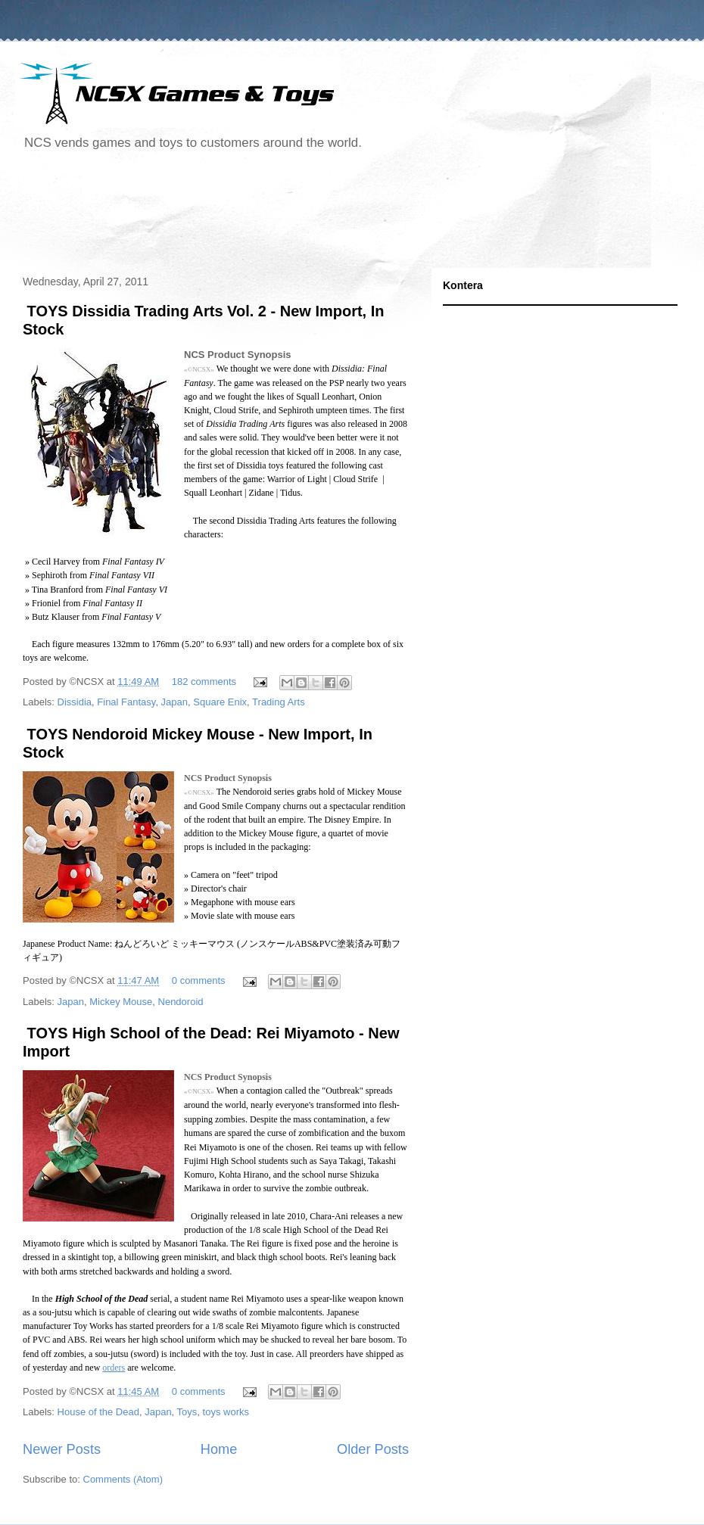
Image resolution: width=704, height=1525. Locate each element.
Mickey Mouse (120, 1001)
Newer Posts (62, 1449)
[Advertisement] (290, 215)
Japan (174, 702)
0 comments (199, 980)
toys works (226, 1412)
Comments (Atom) (123, 1479)
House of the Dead (98, 1412)
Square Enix (220, 702)
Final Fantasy (126, 702)
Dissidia (75, 702)
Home (219, 1449)
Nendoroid (181, 1001)
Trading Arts (278, 702)
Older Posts (373, 1449)
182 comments (204, 681)
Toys (187, 1412)
